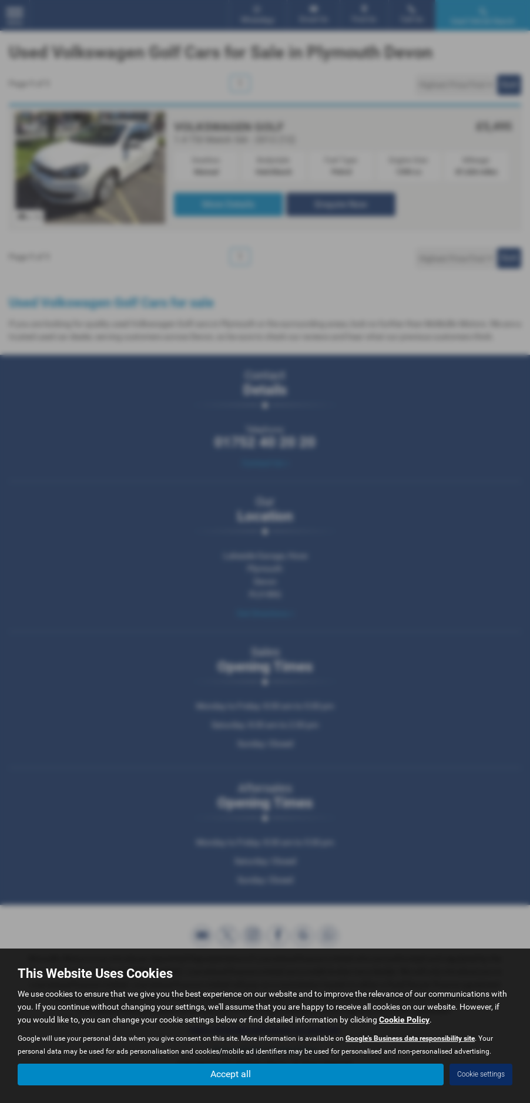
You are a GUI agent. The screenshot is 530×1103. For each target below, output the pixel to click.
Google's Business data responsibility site (410, 1038)
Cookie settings (481, 1074)
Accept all (230, 1074)
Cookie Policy (404, 1019)
